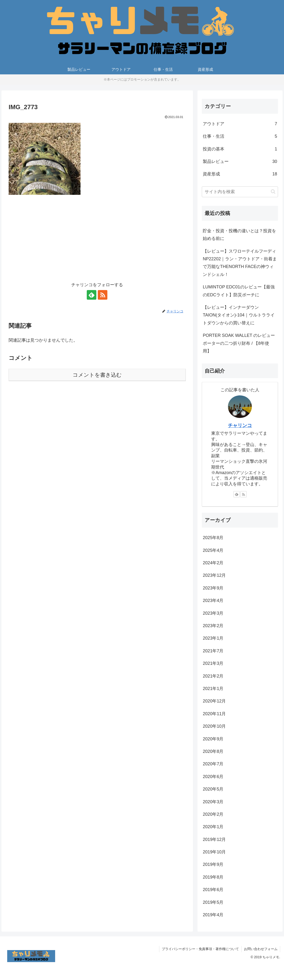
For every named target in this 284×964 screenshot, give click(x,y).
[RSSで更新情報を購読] (102, 295)
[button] (273, 191)
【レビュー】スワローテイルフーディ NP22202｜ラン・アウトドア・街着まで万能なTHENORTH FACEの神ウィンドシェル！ (240, 263)
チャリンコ (240, 425)
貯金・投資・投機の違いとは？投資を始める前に (239, 234)
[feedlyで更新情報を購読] (91, 295)
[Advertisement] (97, 241)
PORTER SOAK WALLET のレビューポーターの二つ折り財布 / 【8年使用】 (239, 343)
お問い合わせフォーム (261, 949)
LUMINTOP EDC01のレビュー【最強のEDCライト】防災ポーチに (238, 291)
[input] (240, 191)
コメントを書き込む (97, 375)
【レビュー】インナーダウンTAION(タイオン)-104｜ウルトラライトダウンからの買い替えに (239, 315)
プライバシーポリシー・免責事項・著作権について (200, 949)
